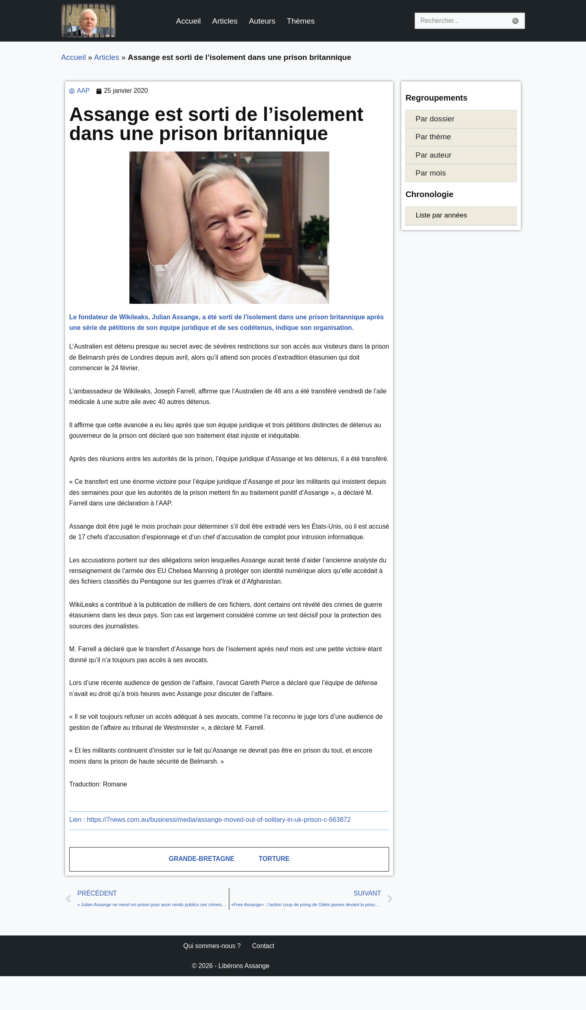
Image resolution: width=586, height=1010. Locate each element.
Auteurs (263, 20)
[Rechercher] (461, 21)
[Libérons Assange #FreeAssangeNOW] (88, 20)
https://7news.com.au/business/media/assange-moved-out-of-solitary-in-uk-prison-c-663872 (210, 851)
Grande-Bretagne (201, 891)
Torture (274, 891)
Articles (226, 20)
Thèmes (303, 20)
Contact (264, 979)
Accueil (189, 20)
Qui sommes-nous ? (212, 979)
